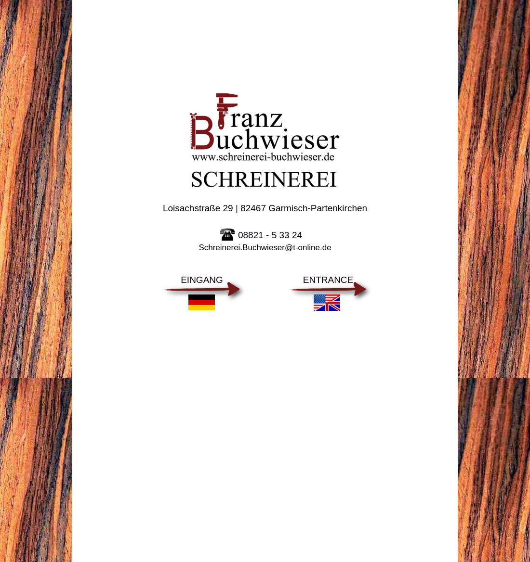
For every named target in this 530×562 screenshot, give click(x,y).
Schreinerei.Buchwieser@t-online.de (265, 247)
